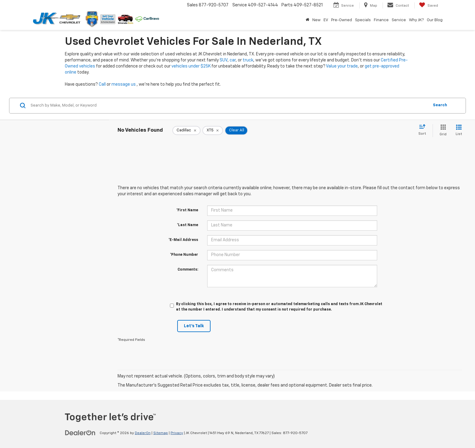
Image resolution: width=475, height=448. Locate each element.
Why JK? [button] (416, 20)
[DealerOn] (80, 433)
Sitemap (160, 433)
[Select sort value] (424, 130)
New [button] (316, 20)
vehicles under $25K (191, 66)
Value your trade (342, 66)
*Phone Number (184, 255)
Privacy (177, 433)
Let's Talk (194, 326)
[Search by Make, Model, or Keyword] (229, 105)
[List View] (459, 130)
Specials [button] (363, 20)
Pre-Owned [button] (341, 20)
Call (102, 84)
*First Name (187, 210)
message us (123, 84)
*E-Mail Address (183, 240)
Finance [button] (381, 20)
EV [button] (326, 20)
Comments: (188, 270)
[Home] (307, 20)
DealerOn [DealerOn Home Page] (143, 433)
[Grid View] (442, 130)
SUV (224, 60)
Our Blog (435, 20)
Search (440, 105)
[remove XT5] (212, 130)
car (233, 60)
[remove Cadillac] (186, 130)
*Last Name (187, 225)
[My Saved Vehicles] (428, 5)
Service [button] (399, 20)
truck (248, 60)
